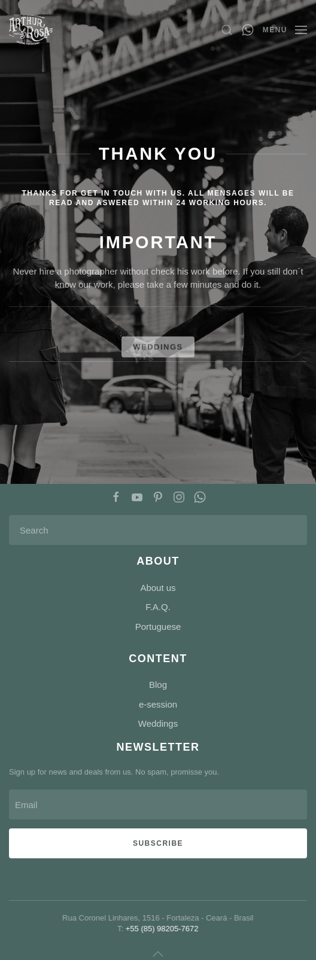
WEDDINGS (158, 356)
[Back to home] (31, 30)
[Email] (158, 804)
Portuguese (158, 626)
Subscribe (158, 843)
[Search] (158, 530)
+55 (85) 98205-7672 (161, 928)
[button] (227, 30)
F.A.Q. (158, 607)
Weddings (158, 723)
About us (157, 588)
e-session (158, 704)
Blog (158, 684)
